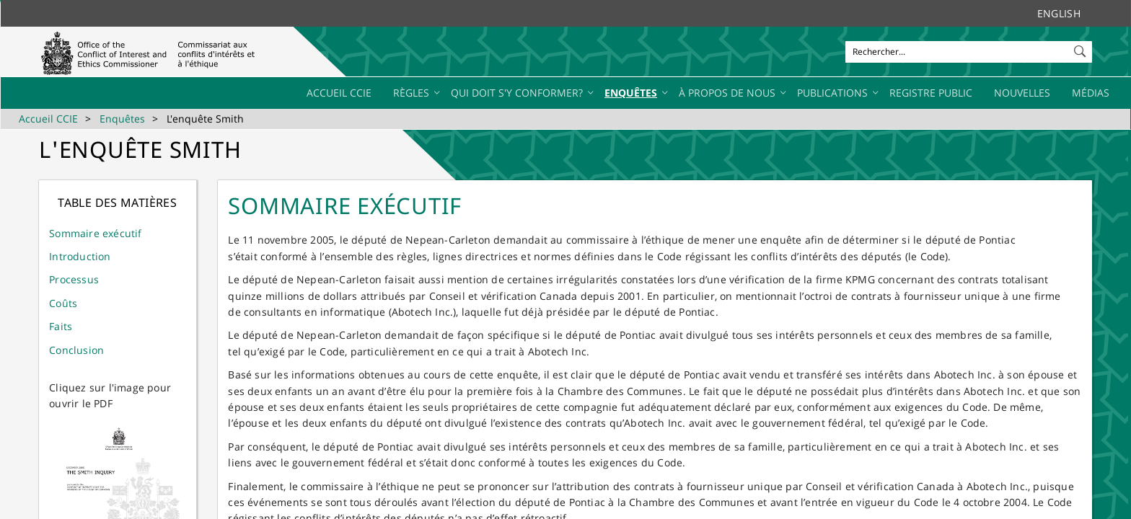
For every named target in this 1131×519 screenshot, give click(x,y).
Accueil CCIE (48, 118)
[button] (1081, 48)
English (1059, 13)
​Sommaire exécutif (95, 233)
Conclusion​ (76, 350)
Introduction (79, 256)
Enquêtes (122, 118)
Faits (60, 326)
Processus (74, 279)
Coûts (63, 303)
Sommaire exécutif (345, 205)
